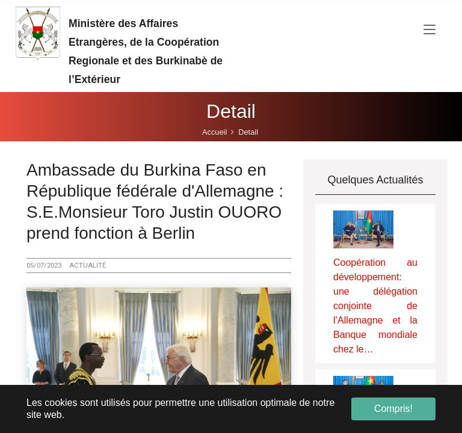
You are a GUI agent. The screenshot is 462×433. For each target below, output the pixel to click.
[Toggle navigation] (430, 30)
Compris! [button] (393, 409)
